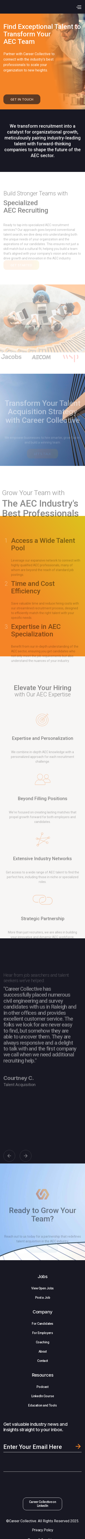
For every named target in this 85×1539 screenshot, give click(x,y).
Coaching (42, 1342)
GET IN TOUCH (21, 102)
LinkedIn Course (42, 1396)
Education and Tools (42, 1405)
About (43, 1351)
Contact (42, 1361)
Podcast (42, 1387)
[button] (79, 7)
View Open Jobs (42, 1288)
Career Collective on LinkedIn (42, 1504)
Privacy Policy (42, 1530)
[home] (31, 7)
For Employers (42, 1333)
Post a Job (42, 1297)
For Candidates (42, 1323)
